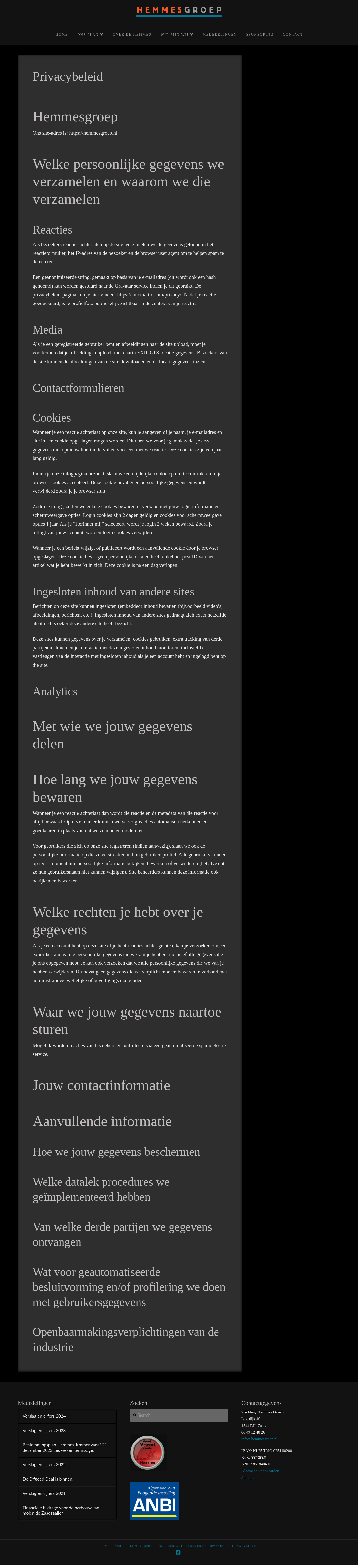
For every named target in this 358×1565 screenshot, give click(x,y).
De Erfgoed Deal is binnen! (48, 1479)
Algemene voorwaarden (260, 1471)
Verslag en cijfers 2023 (44, 1430)
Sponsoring (154, 1546)
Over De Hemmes (127, 1546)
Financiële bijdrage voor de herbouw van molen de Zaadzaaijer (61, 1510)
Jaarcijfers (249, 1477)
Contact (175, 1546)
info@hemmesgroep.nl (259, 1439)
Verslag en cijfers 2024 (44, 1416)
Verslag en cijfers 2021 (44, 1493)
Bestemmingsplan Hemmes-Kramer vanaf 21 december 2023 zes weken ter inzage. (65, 1447)
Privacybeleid (245, 1546)
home (104, 1546)
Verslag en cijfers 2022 (44, 1464)
